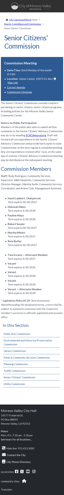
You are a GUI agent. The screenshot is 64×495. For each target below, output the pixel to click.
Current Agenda (16, 87)
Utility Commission (14, 383)
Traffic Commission (14, 370)
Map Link (13, 82)
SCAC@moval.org (36, 135)
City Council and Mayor (20, 19)
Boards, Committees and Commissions (22, 24)
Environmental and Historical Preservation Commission (28, 342)
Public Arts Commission (17, 333)
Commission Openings (19, 92)
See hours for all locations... (16, 439)
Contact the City (16, 455)
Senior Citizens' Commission (19, 377)
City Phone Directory (18, 461)
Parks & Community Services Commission (27, 357)
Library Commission (15, 350)
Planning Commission (16, 364)
